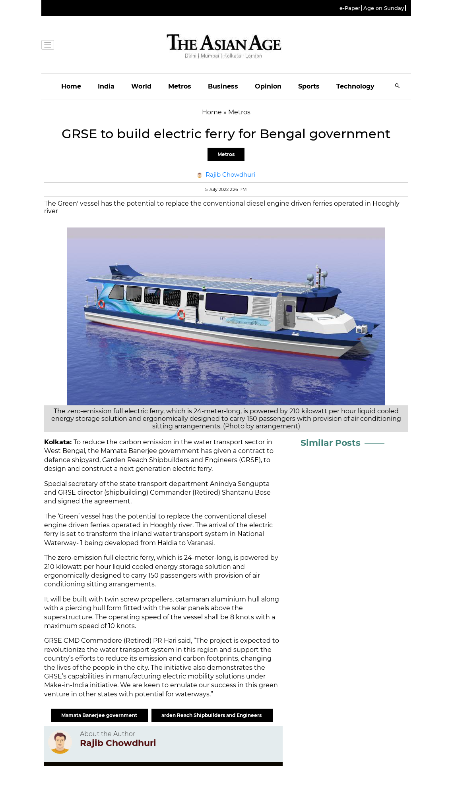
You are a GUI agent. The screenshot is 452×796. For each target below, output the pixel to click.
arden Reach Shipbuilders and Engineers (212, 715)
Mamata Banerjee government (99, 715)
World (141, 86)
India (106, 86)
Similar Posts (331, 443)
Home (71, 86)
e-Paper (349, 8)
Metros (179, 86)
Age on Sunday (383, 8)
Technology (355, 86)
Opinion (268, 86)
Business (223, 86)
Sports (309, 86)
